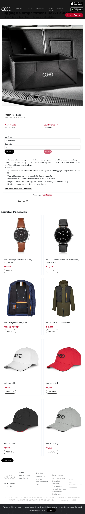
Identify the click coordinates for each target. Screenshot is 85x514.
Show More (7, 460)
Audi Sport (23, 486)
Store (19, 8)
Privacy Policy (40, 510)
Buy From (8, 137)
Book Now (60, 9)
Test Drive (50, 9)
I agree (51, 510)
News (29, 8)
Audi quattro (24, 483)
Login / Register (74, 15)
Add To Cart (9, 151)
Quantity (8, 144)
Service (40, 8)
